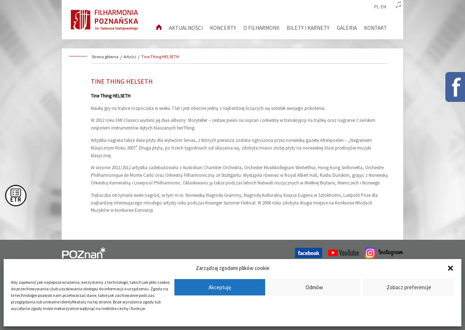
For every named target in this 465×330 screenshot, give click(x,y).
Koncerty (223, 27)
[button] (450, 268)
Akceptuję (220, 287)
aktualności (186, 27)
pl (376, 7)
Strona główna (105, 56)
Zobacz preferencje (409, 287)
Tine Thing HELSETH (160, 56)
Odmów (314, 287)
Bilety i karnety (308, 27)
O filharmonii (261, 27)
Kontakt (375, 27)
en (383, 7)
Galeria (347, 27)
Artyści (130, 56)
